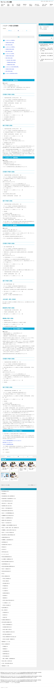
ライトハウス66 (6, 2)
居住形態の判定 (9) (6, 583)
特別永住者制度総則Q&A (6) (7, 556)
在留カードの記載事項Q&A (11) (7, 517)
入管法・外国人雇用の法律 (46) (7, 663)
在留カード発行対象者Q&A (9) (7, 508)
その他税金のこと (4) (6, 602)
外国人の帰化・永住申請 (37, 5)
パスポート (7, 452)
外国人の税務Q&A (3, 5)
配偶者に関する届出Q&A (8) (7, 520)
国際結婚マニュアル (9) (6, 641)
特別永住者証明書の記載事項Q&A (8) (8, 566)
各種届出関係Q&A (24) (6, 537)
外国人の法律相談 (30, 5)
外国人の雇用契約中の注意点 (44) (9, 631)
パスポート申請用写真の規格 (8, 444)
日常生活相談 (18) (6, 656)
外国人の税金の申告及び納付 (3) (8, 600)
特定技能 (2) (4, 493)
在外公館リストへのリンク (7, 442)
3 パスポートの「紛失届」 (9, 53)
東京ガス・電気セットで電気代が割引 (32, 469)
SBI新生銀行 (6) (6, 612)
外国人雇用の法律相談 (18, 5)
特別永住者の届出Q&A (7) (6, 571)
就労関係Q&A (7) (5, 542)
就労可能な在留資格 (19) (7, 634)
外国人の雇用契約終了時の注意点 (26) (9, 636)
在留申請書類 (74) (5, 607)
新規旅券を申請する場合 (11, 62)
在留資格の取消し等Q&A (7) (7, 544)
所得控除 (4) (5, 595)
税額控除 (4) (5, 597)
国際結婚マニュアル (25, 5)
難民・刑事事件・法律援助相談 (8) (9, 658)
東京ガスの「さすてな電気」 (14, 469)
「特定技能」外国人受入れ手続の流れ (46, 53)
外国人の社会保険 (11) (7, 605)
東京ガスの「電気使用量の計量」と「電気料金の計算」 (23, 469)
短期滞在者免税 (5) (6, 593)
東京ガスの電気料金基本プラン (14, 479)
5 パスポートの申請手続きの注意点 (11, 73)
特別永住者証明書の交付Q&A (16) (8, 561)
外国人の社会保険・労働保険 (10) (9, 639)
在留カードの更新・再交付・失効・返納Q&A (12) (10, 527)
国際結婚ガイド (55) (5, 665)
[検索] (46, 38)
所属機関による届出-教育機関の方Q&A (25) (9, 525)
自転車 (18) (5, 617)
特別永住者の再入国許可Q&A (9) (7, 510)
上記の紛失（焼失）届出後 (11, 60)
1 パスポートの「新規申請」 (10, 40)
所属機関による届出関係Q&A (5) (7, 539)
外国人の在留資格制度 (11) (7, 624)
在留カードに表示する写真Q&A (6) (8, 532)
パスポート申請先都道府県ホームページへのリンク (12, 440)
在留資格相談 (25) (6, 651)
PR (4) (3, 573)
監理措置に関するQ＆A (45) (6, 505)
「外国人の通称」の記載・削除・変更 (5, 469)
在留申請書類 (8, 5)
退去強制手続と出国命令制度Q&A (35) (8, 534)
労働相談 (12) (5, 646)
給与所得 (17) (5, 588)
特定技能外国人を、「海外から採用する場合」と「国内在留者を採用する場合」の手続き (46, 49)
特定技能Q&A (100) (5, 491)
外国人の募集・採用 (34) (7, 629)
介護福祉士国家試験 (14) (6, 619)
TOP (5, 682)
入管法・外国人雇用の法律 (44, 5)
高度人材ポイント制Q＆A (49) (7, 503)
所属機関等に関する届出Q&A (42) (8, 515)
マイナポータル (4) (5, 554)
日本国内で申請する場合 (10, 42)
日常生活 (4, 28)
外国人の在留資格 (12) (7, 578)
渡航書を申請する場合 (11, 64)
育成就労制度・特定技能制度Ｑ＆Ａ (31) (9, 498)
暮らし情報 (13, 5)
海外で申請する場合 (9, 44)
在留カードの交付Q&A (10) (6, 522)
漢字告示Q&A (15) (5, 551)
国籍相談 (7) (5, 648)
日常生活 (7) (4, 549)
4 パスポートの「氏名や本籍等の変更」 (12, 66)
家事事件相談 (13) (6, 653)
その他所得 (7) (5, 590)
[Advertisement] (27, 14)
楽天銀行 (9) (5, 614)
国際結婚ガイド (51, 5)
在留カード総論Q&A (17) (6, 568)
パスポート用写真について (5, 479)
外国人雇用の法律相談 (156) (7, 622)
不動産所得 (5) (5, 585)
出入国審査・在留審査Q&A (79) (7, 559)
